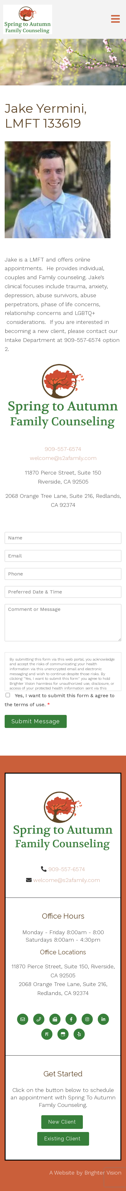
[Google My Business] (63, 1034)
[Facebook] (71, 1019)
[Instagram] (87, 1019)
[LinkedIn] (103, 1019)
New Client (62, 1122)
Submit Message (35, 721)
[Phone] (38, 1019)
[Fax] (55, 1019)
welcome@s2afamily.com (63, 458)
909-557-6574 (63, 449)
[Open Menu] (115, 19)
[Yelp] (79, 1034)
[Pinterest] (46, 1034)
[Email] (22, 1019)
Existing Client (63, 1139)
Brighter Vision (102, 1172)
